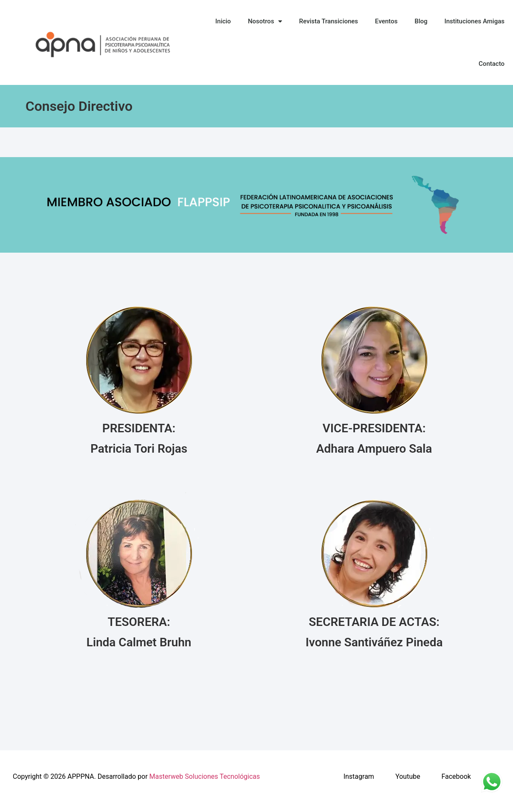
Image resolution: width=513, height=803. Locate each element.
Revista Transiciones (328, 21)
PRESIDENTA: (138, 428)
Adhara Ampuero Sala (374, 449)
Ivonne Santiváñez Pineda (374, 642)
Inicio (223, 21)
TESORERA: (138, 622)
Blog (420, 21)
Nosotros (265, 21)
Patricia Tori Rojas (138, 449)
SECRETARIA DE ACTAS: (374, 622)
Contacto (492, 64)
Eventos (386, 21)
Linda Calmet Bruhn (139, 642)
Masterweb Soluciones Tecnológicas (204, 776)
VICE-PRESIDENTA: (374, 428)
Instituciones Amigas (474, 21)
